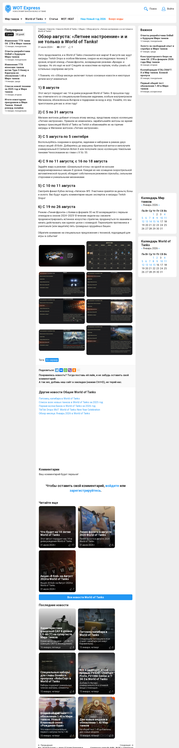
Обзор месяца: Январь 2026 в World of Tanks (64, 413)
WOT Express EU (92, 731)
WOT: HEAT (67, 18)
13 (146, 221)
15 (154, 221)
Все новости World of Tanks (85, 553)
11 (165, 218)
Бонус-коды (116, 18)
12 (143, 221)
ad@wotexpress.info (42, 735)
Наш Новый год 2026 (93, 18)
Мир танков (12, 18)
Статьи (53, 18)
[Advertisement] (85, 442)
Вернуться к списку (85, 667)
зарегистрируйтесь (85, 490)
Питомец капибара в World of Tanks (59, 398)
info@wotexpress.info (31, 731)
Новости (65, 731)
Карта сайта (166, 731)
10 (161, 218)
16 (157, 221)
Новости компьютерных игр (99, 735)
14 (150, 221)
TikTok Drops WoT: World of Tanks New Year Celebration (69, 409)
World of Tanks (34, 18)
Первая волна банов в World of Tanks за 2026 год (67, 406)
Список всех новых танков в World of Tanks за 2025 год (71, 402)
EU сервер (52, 360)
